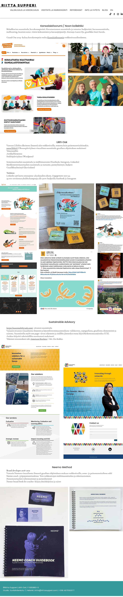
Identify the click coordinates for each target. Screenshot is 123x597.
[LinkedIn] (121, 14)
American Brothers (38, 339)
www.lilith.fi (12, 148)
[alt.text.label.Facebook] (114, 14)
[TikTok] (110, 14)
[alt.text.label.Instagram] (118, 14)
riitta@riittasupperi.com (46, 590)
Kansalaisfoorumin (55, 37)
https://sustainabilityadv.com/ (20, 328)
